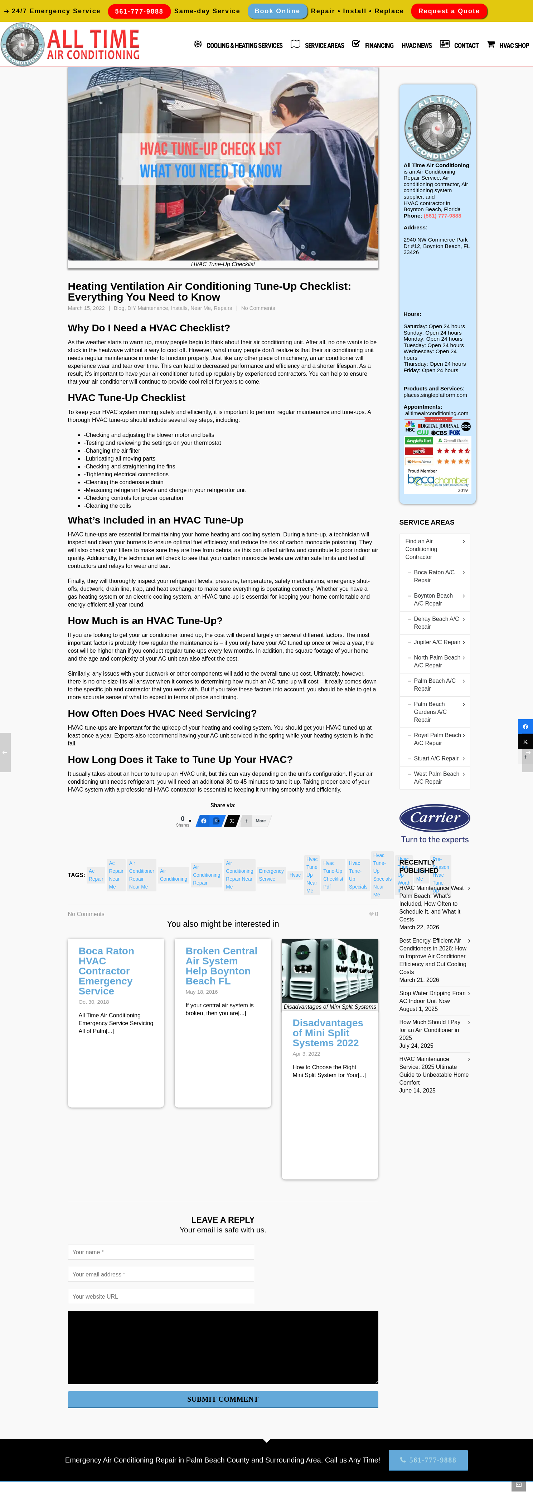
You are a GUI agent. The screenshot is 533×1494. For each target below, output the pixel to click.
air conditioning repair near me (239, 875)
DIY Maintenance (147, 308)
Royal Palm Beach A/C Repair (437, 739)
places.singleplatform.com (435, 395)
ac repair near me (116, 875)
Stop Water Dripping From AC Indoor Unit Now (432, 997)
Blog (119, 308)
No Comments (258, 308)
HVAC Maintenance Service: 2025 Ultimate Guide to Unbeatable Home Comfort (434, 1071)
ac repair (96, 875)
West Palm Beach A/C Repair (437, 778)
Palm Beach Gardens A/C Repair (430, 712)
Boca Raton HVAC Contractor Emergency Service (107, 971)
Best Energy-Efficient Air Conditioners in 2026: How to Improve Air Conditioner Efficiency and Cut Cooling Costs (433, 956)
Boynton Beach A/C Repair (433, 600)
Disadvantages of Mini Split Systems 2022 (327, 1032)
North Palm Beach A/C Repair (437, 661)
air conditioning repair (206, 875)
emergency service (271, 875)
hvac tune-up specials (358, 875)
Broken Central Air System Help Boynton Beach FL (221, 966)
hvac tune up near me (312, 875)
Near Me (200, 308)
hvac (295, 875)
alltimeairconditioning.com (437, 413)
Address (415, 227)
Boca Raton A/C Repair (434, 576)
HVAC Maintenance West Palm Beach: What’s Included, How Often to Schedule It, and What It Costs (431, 904)
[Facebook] (210, 821)
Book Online (277, 11)
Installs (179, 308)
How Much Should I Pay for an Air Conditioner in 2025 (430, 1030)
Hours (412, 314)
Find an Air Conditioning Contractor (421, 549)
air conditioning (173, 875)
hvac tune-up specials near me (382, 875)
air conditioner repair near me (141, 875)
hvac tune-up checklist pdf (333, 875)
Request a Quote (449, 11)
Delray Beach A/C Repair (436, 623)
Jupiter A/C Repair (437, 642)
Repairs (223, 308)
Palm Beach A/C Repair (435, 685)
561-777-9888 (428, 1460)
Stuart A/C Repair (436, 758)
